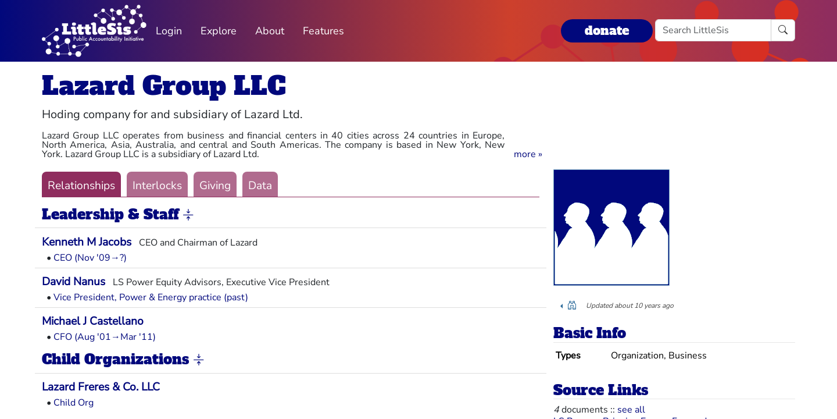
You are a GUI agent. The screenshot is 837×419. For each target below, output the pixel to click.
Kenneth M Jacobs (86, 242)
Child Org (73, 402)
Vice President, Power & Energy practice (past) (150, 297)
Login (169, 31)
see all (631, 409)
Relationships (81, 185)
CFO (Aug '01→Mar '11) (104, 337)
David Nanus (73, 281)
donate (607, 30)
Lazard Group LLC (164, 86)
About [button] (269, 31)
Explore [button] (219, 31)
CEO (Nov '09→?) (90, 257)
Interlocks (157, 185)
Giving (215, 185)
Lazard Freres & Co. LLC (101, 387)
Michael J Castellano (93, 321)
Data (260, 185)
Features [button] (323, 31)
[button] (528, 154)
